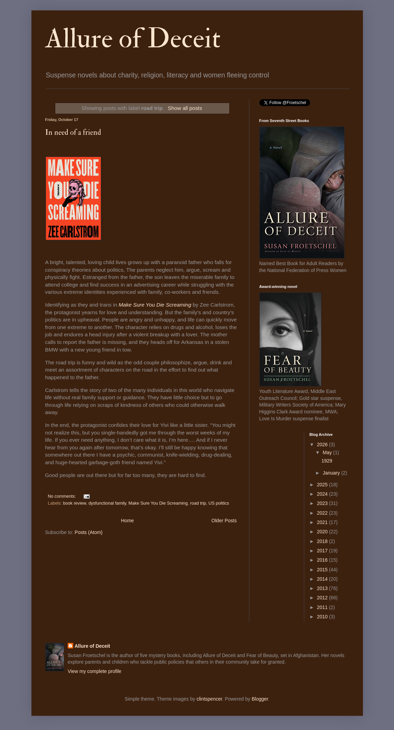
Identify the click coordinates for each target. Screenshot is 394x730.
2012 (323, 597)
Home (127, 520)
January (332, 473)
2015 (323, 569)
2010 (323, 616)
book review (74, 503)
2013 (323, 588)
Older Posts (224, 520)
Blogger (260, 699)
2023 (323, 503)
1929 (326, 461)
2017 (323, 550)
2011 (323, 607)
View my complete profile (94, 671)
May (328, 452)
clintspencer (209, 699)
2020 (323, 531)
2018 (323, 541)
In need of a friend (73, 132)
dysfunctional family (107, 503)
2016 (323, 560)
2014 (323, 579)
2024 (323, 494)
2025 (323, 484)
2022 (323, 513)
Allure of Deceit (133, 38)
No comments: (62, 496)
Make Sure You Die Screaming (155, 305)
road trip (198, 503)
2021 (323, 522)
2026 (323, 444)
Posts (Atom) (89, 532)
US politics (219, 503)
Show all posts (185, 108)
